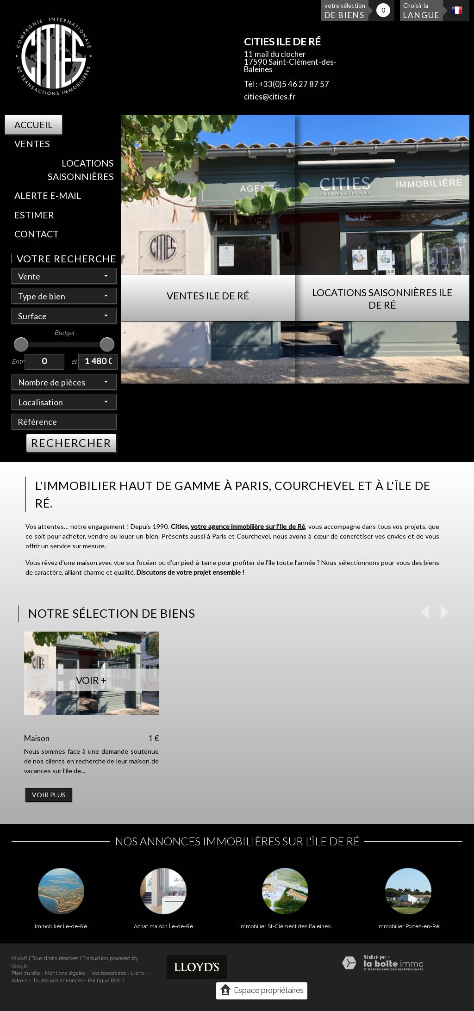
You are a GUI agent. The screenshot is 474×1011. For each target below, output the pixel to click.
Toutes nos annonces (58, 981)
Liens (137, 973)
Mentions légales (65, 973)
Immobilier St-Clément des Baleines (285, 926)
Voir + (91, 680)
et (74, 361)
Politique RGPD (106, 981)
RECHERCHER (71, 442)
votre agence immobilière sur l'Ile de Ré (248, 526)
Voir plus (49, 795)
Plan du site (26, 973)
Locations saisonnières (81, 170)
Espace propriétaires (262, 990)
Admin (20, 981)
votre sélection (344, 11)
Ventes (32, 143)
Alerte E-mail (47, 195)
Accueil (33, 124)
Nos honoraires (108, 973)
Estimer (34, 215)
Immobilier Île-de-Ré (61, 926)
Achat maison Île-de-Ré (163, 926)
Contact (36, 234)
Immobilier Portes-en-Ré (408, 926)
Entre (18, 361)
